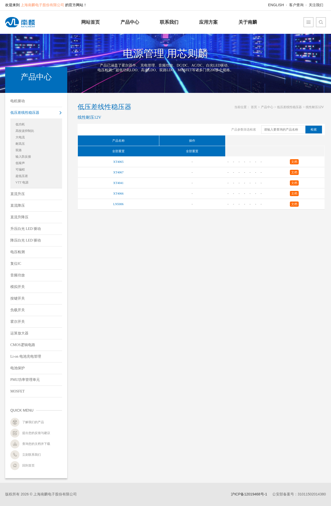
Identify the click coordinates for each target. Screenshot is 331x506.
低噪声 (20, 163)
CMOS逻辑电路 (22, 345)
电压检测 (17, 252)
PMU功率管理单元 (25, 380)
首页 (254, 107)
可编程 (20, 169)
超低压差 (22, 176)
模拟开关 (17, 287)
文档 (294, 162)
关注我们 (316, 5)
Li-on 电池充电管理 (25, 356)
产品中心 (130, 22)
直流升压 (17, 194)
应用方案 (208, 22)
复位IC (15, 264)
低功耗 (20, 124)
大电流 (20, 137)
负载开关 (17, 310)
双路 (19, 150)
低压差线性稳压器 (24, 113)
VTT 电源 (22, 182)
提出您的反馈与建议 (36, 433)
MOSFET (17, 391)
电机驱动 (17, 101)
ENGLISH (276, 5)
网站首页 (90, 22)
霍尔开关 (17, 322)
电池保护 (17, 368)
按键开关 (17, 298)
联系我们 (169, 22)
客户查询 (296, 5)
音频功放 (17, 275)
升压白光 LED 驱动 (25, 229)
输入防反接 (23, 156)
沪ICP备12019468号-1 (249, 494)
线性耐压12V (315, 107)
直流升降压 (19, 217)
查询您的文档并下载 (36, 444)
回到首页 (28, 465)
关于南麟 (247, 22)
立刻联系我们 (31, 454)
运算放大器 (19, 333)
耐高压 (20, 144)
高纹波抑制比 (25, 131)
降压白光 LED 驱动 (25, 240)
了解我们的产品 (33, 422)
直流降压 (17, 205)
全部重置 (118, 151)
